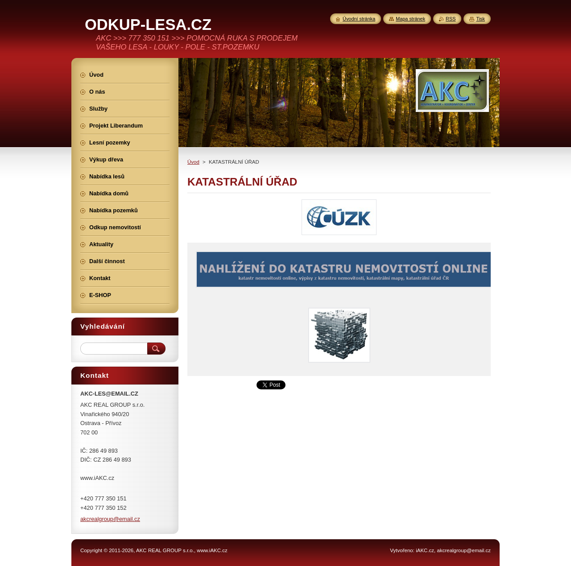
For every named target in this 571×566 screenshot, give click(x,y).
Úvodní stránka (359, 18)
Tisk (480, 18)
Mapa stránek (410, 18)
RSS (450, 18)
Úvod (193, 162)
